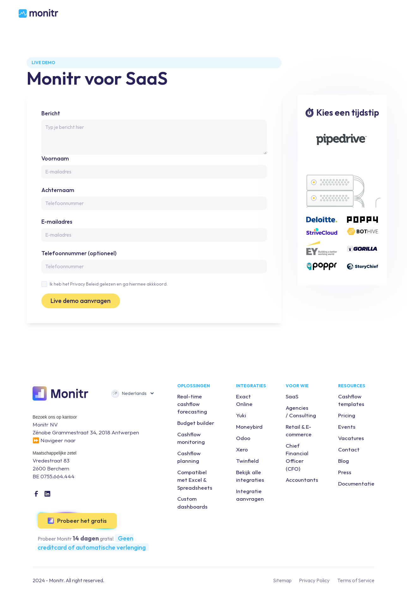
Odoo (243, 438)
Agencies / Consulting (301, 411)
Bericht (50, 113)
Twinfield (247, 460)
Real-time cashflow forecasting (192, 404)
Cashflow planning (189, 457)
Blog (343, 460)
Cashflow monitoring (191, 438)
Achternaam (57, 190)
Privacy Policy (314, 580)
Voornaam (55, 158)
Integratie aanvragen (250, 495)
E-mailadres (56, 221)
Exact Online (244, 400)
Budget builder (195, 423)
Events (346, 426)
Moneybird (249, 426)
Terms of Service (355, 580)
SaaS (292, 396)
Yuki (241, 415)
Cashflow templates (351, 400)
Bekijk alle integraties (250, 476)
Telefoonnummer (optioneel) (79, 253)
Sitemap (282, 580)
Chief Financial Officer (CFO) (297, 457)
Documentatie (356, 483)
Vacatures (351, 438)
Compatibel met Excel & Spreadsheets (194, 480)
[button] (132, 393)
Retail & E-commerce (299, 430)
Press (344, 472)
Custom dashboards (192, 502)
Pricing (346, 415)
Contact (349, 449)
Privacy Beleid (84, 284)
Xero (242, 449)
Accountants (302, 479)
